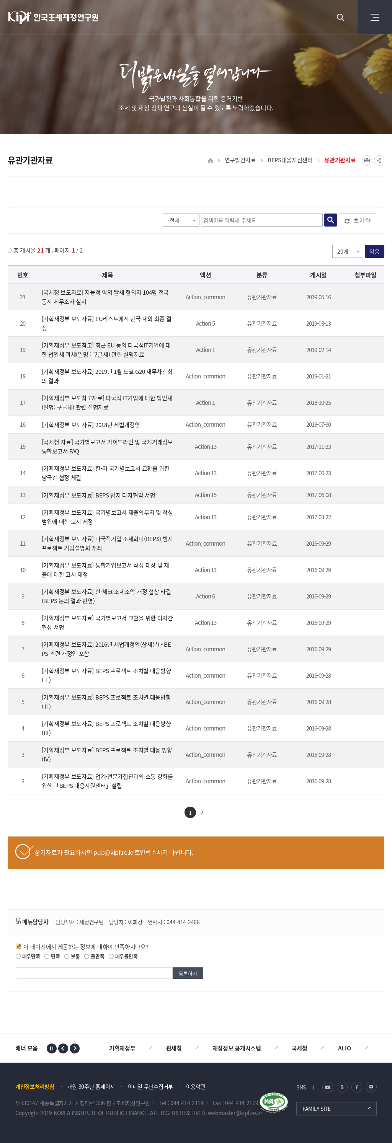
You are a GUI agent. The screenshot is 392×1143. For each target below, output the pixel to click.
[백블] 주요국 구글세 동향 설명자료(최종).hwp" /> (364, 350)
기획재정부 (122, 1048)
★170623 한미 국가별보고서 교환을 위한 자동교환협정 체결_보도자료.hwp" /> (364, 474)
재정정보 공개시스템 (236, 1048)
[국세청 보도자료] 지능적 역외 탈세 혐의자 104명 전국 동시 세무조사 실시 (105, 297)
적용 (374, 251)
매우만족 (28, 956)
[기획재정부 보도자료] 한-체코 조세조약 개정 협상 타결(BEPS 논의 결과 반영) (106, 596)
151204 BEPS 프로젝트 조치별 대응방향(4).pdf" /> (364, 755)
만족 (52, 956)
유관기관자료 (340, 160)
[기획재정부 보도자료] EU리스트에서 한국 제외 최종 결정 (107, 323)
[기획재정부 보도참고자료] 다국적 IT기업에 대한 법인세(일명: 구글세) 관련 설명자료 (107, 402)
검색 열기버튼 (340, 17)
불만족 (94, 956)
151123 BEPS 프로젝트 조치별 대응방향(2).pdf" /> (364, 702)
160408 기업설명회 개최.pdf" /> (364, 544)
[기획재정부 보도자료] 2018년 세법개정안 (91, 425)
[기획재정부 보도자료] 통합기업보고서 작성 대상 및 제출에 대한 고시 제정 (105, 570)
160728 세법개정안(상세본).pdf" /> (364, 650)
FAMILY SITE (316, 1108)
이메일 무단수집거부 (150, 1086)
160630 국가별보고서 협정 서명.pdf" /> (364, 623)
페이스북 (356, 1087)
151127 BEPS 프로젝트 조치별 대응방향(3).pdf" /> (364, 729)
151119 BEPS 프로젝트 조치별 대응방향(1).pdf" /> (364, 676)
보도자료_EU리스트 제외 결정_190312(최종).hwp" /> (364, 324)
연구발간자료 (240, 160)
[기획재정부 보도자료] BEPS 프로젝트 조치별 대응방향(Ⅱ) (106, 702)
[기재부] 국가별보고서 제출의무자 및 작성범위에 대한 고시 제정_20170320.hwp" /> (364, 518)
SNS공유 (379, 160)
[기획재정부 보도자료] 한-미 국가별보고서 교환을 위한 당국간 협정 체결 (106, 473)
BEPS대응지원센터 (290, 160)
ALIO (344, 1048)
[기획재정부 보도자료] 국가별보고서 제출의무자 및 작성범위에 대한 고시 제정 (107, 517)
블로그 (342, 1087)
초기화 (358, 220)
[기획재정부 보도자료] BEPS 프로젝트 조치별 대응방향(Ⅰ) (106, 675)
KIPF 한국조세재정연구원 (53, 17)
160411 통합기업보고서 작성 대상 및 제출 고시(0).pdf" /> (364, 570)
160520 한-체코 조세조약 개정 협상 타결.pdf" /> (364, 597)
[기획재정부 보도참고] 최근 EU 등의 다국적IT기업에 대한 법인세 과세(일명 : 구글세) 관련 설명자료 (106, 350)
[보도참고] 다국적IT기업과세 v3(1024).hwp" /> (364, 403)
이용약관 (196, 1086)
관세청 (174, 1048)
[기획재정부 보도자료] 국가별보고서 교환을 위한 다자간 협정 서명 (107, 622)
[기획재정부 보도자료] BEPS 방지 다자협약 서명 (98, 495)
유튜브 (327, 1087)
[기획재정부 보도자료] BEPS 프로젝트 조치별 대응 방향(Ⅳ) (107, 754)
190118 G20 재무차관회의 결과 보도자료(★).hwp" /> (364, 377)
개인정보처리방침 (34, 1086)
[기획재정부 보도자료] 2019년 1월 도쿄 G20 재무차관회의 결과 (107, 376)
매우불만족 (123, 956)
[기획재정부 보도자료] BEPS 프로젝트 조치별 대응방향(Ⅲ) (106, 728)
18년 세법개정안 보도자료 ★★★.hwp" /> (364, 425)
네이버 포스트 (371, 1087)
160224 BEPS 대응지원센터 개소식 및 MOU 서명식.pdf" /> (364, 782)
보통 (72, 956)
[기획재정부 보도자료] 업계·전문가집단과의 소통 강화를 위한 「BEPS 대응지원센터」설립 (107, 781)
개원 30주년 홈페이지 (91, 1086)
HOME (211, 160)
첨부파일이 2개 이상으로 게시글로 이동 (364, 447)
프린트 (367, 160)
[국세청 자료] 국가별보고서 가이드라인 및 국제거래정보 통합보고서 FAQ (107, 446)
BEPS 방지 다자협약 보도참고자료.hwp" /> (364, 495)
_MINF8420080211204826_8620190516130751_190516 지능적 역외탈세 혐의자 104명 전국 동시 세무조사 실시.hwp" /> (364, 298)
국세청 (299, 1048)
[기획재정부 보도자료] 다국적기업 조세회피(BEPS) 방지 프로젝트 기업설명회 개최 (107, 543)
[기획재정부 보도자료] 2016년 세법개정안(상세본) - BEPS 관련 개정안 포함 (106, 649)
